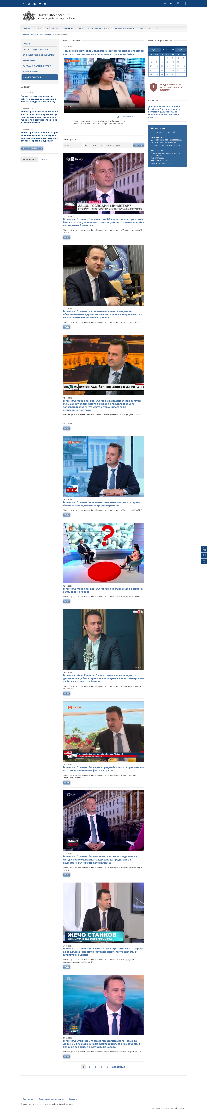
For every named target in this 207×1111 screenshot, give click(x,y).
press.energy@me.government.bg (165, 145)
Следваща (118, 1066)
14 (157, 66)
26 (184, 70)
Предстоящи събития (35, 49)
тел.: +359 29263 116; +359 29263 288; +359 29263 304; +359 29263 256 (167, 141)
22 (162, 70)
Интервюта (29, 60)
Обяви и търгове (124, 28)
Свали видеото (125, 116)
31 (173, 74)
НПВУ (159, 28)
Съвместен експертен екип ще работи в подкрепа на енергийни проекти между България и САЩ (38, 99)
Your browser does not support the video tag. (104, 85)
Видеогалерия (46, 34)
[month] (171, 49)
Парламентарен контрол (37, 66)
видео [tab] (44, 159)
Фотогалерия (30, 71)
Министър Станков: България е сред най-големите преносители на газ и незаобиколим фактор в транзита (103, 769)
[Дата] (73, 145)
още (66, 237)
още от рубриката (32, 148)
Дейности (52, 28)
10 (173, 62)
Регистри (145, 28)
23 (167, 70)
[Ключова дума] (118, 145)
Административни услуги (94, 28)
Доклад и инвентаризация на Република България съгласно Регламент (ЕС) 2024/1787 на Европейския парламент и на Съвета (164, 111)
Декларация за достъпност (52, 1099)
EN (165, 3)
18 (178, 66)
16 (167, 66)
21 (157, 70)
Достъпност (28, 1099)
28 (157, 74)
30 (167, 74)
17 (173, 66)
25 (178, 70)
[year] (164, 49)
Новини (68, 28)
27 (151, 74)
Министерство (32, 28)
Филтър (138, 145)
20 (151, 70)
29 (162, 74)
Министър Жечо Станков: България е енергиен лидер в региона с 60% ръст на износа (103, 590)
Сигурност (74, 1099)
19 (184, 66)
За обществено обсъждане (38, 55)
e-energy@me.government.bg (163, 132)
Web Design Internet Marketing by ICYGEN (168, 1108)
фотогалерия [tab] (29, 159)
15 (162, 66)
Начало (26, 34)
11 (178, 62)
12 (184, 62)
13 (151, 66)
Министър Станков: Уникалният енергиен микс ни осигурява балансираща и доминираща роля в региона (101, 504)
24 (173, 70)
